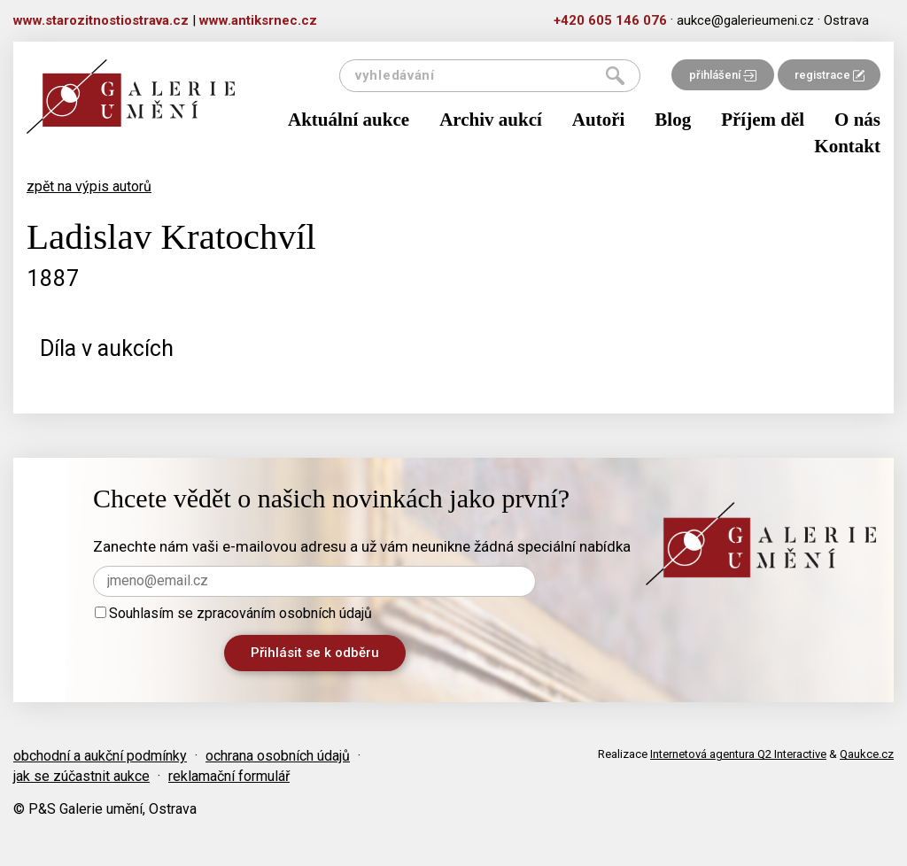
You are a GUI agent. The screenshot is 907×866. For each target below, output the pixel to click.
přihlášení (722, 74)
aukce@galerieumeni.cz (745, 20)
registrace (829, 74)
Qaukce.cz (867, 754)
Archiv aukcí (490, 119)
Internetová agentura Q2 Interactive (738, 754)
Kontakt (847, 146)
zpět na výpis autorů (89, 186)
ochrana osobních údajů (277, 755)
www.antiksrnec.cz (258, 20)
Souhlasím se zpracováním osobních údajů (233, 613)
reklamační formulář (229, 776)
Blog (673, 119)
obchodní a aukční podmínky (100, 755)
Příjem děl (762, 119)
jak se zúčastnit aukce (81, 776)
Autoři (598, 119)
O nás (857, 119)
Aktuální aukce (348, 119)
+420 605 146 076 (610, 20)
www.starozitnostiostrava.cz (101, 20)
